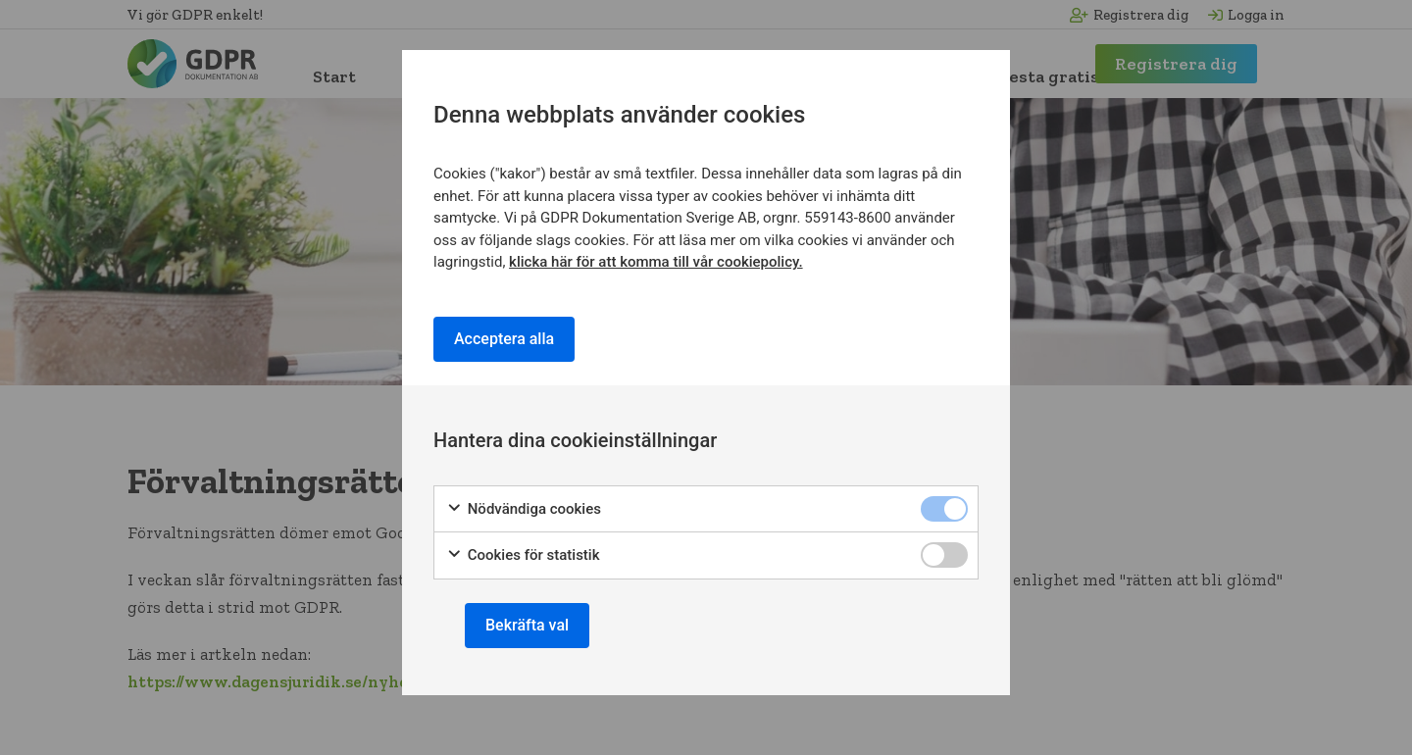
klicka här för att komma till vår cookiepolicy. (655, 262)
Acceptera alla (504, 338)
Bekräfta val (527, 625)
